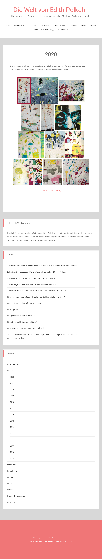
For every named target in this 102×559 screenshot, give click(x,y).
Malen (33, 25)
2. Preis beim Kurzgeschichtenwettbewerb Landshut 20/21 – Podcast (36, 272)
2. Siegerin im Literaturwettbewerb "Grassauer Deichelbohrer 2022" (36, 290)
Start (8, 25)
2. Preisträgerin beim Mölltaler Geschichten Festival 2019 (31, 284)
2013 (12, 433)
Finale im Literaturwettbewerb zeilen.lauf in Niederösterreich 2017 (36, 297)
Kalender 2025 (20, 25)
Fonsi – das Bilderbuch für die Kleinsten (24, 303)
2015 (12, 421)
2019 (12, 395)
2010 (12, 452)
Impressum (63, 29)
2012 (12, 439)
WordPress (68, 541)
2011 (12, 446)
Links (83, 25)
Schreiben (45, 25)
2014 (12, 427)
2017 (12, 408)
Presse (93, 25)
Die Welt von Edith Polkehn (51, 10)
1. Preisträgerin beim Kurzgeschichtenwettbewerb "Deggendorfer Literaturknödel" (42, 265)
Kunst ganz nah (14, 309)
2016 (12, 414)
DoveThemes (48, 541)
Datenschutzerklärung (44, 29)
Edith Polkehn (59, 25)
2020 (12, 389)
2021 (12, 383)
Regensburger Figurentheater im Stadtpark (25, 328)
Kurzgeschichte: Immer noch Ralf (21, 315)
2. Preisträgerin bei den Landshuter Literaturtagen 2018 (31, 278)
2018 (12, 402)
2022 (12, 377)
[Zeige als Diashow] (51, 190)
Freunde (73, 25)
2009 (12, 458)
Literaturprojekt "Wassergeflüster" (22, 322)
